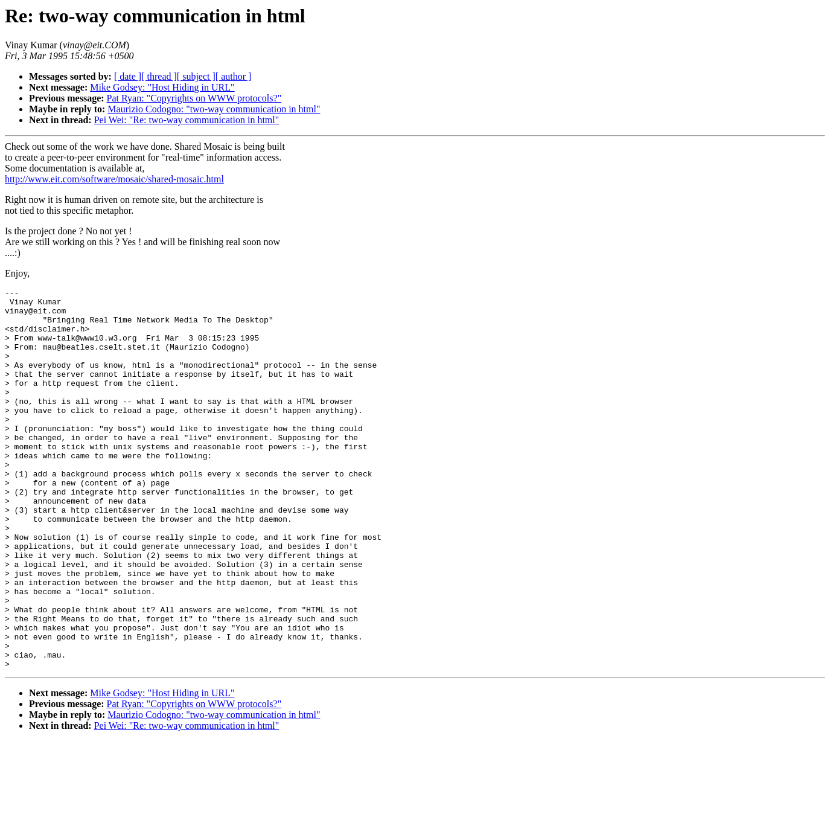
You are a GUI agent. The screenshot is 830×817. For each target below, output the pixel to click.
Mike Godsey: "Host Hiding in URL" (162, 87)
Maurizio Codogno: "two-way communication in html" (213, 109)
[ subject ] (196, 76)
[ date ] (127, 76)
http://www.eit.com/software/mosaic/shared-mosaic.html (114, 179)
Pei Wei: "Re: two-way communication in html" (186, 120)
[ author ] (233, 76)
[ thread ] (159, 76)
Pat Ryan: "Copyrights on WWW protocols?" (194, 98)
